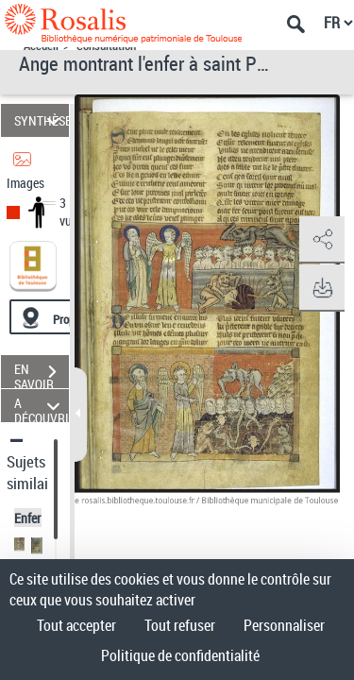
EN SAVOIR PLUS (41, 374)
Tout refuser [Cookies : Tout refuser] (179, 625)
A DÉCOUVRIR (41, 405)
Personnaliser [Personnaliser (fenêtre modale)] (284, 625)
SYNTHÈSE (41, 120)
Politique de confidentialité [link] (180, 655)
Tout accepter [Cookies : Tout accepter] (76, 625)
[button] (321, 239)
